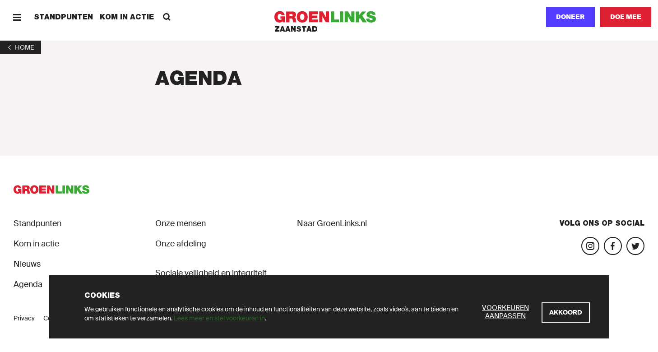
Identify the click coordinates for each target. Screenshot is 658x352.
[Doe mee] (625, 17)
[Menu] (17, 17)
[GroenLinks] (329, 17)
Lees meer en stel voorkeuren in (219, 318)
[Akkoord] (566, 312)
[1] (20, 47)
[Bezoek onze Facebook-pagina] (613, 246)
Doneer (570, 17)
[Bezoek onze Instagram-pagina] (590, 246)
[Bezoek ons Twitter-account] (635, 246)
